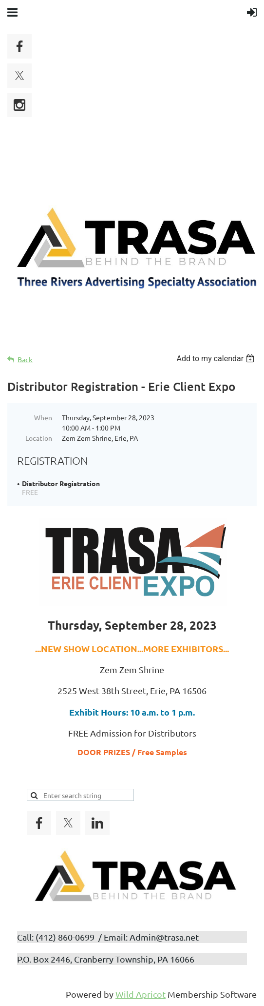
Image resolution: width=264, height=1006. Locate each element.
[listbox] (216, 358)
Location (38, 437)
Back (25, 359)
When (43, 417)
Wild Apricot (140, 994)
